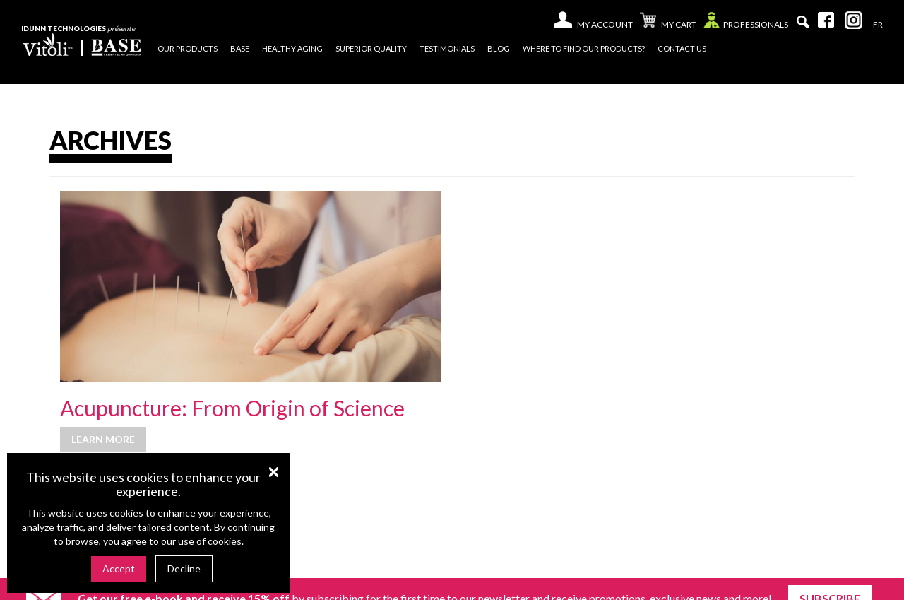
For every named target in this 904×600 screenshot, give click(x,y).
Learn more (103, 439)
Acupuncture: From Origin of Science (232, 407)
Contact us (682, 48)
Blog (498, 48)
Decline (184, 569)
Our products (187, 48)
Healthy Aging (292, 48)
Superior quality (371, 48)
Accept (118, 569)
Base (239, 48)
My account (605, 24)
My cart (668, 22)
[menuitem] (878, 25)
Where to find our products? (584, 48)
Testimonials (447, 48)
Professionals (745, 24)
